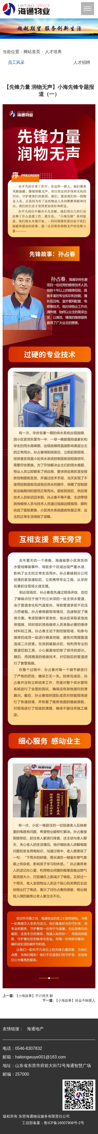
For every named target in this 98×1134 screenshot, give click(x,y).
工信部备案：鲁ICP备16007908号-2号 (53, 1123)
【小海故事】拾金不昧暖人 (75, 1000)
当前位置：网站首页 (21, 52)
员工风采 (16, 62)
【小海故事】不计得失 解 (34, 996)
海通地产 (35, 1029)
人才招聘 (81, 62)
